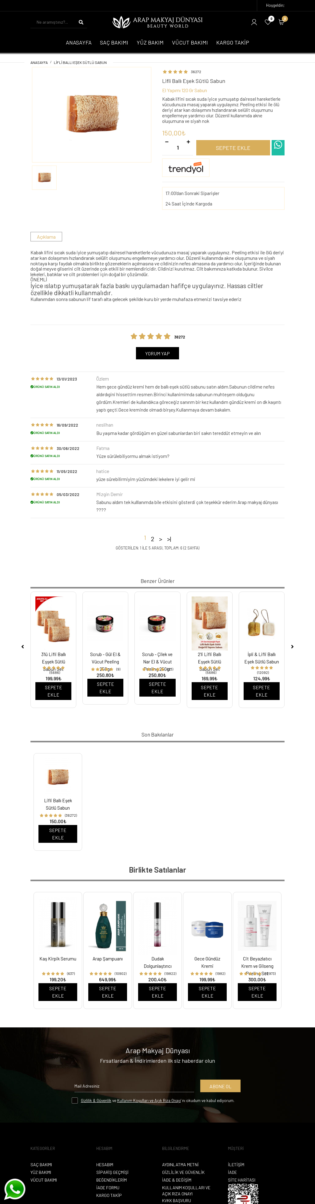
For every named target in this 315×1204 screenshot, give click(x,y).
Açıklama (46, 237)
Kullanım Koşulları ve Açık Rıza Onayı (149, 1100)
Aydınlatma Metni (180, 1164)
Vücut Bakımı (43, 1179)
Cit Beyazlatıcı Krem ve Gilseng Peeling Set (257, 966)
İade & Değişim (176, 1179)
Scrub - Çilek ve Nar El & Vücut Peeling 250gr (157, 661)
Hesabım (104, 1164)
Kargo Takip (109, 1195)
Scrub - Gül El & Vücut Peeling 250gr (105, 661)
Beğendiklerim (111, 1179)
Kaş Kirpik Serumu (57, 958)
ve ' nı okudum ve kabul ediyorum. (157, 1100)
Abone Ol (220, 1086)
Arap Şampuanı (108, 958)
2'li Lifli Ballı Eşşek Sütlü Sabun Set (209, 661)
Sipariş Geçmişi (112, 1172)
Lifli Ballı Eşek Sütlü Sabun (80, 62)
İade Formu (107, 1187)
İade (232, 1172)
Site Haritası (241, 1179)
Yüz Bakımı (40, 1172)
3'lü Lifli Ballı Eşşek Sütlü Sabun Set (53, 661)
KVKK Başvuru (176, 1200)
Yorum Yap (157, 353)
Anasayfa (39, 62)
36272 (196, 71)
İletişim (236, 1164)
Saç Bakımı (41, 1164)
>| (169, 538)
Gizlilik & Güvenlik (96, 1100)
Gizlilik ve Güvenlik (183, 1172)
